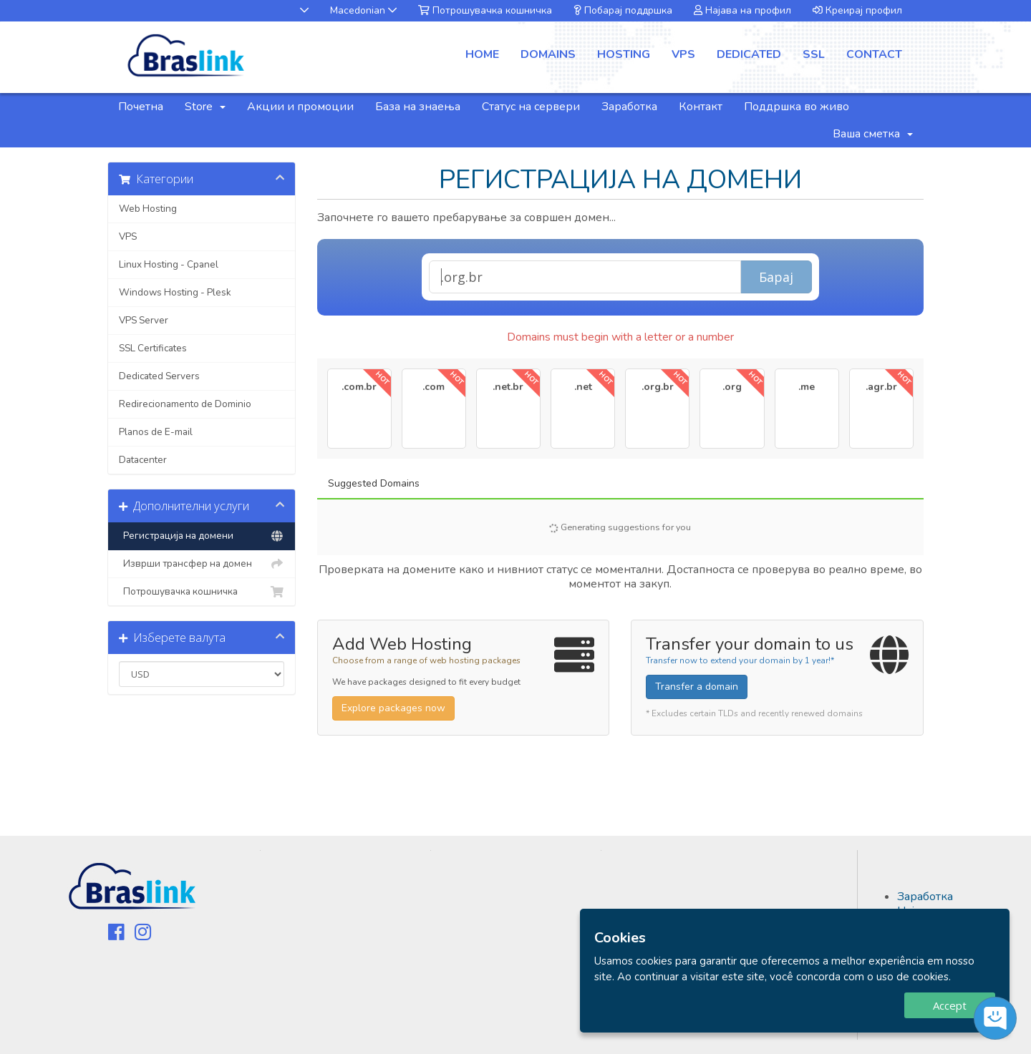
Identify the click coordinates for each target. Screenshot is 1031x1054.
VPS (128, 236)
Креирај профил (857, 10)
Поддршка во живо (796, 106)
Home (482, 54)
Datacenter (143, 460)
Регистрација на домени (201, 536)
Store (205, 106)
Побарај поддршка (622, 10)
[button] (297, 10)
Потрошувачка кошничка (485, 10)
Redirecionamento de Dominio (185, 404)
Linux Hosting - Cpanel (168, 264)
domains (548, 54)
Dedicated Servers (159, 376)
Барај (776, 277)
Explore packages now (393, 708)
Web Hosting (148, 208)
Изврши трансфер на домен (201, 563)
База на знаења (417, 106)
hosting (623, 54)
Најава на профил (742, 10)
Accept (950, 1005)
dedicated (749, 54)
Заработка (629, 106)
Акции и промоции (300, 106)
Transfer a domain (696, 686)
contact (874, 54)
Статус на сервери (531, 106)
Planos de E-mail (156, 432)
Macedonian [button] (363, 10)
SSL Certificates (153, 348)
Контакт (700, 106)
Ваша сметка (873, 134)
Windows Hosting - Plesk (175, 292)
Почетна (140, 106)
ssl (814, 54)
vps (683, 54)
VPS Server (143, 320)
